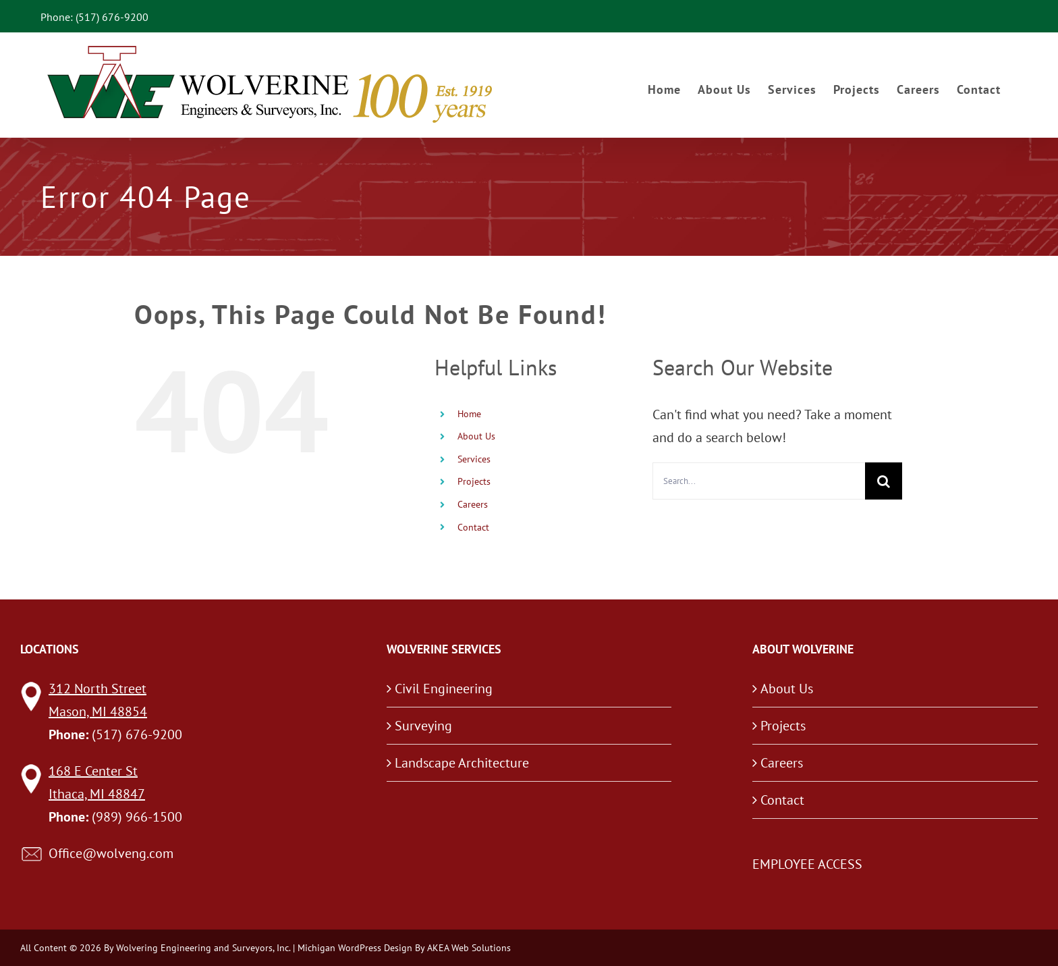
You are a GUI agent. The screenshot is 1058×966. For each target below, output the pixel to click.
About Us (476, 436)
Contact (473, 527)
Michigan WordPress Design (355, 948)
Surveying (423, 725)
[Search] (883, 481)
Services (474, 459)
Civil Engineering (444, 688)
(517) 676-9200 (137, 734)
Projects (474, 481)
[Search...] (758, 481)
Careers (472, 504)
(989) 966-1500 (137, 817)
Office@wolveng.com (111, 853)
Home (469, 414)
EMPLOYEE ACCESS (807, 864)
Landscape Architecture (462, 763)
